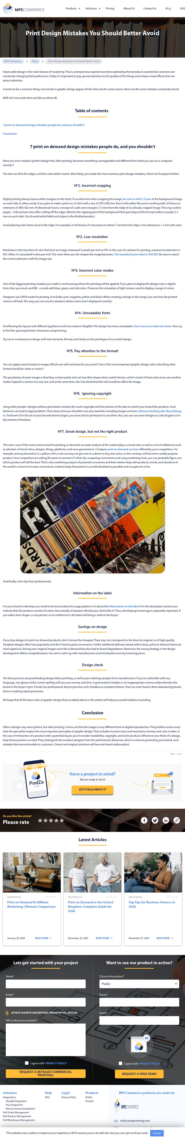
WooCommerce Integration (20, 1089)
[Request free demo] (139, 1054)
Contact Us (149, 8)
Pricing (110, 8)
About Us (128, 8)
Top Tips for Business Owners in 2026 (153, 889)
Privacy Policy (69, 1078)
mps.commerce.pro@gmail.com (139, 1110)
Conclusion (10, 133)
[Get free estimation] (46, 1054)
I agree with (46, 1044)
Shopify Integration (16, 1082)
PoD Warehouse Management (19, 1101)
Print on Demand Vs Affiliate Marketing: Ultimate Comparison (32, 889)
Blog (168, 8)
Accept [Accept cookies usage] (157, 1133)
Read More (172, 1133)
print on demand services (123, 449)
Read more (43, 919)
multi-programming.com (135, 1102)
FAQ (182, 8)
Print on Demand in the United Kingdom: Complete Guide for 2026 (92, 889)
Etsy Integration (14, 1085)
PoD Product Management (17, 1097)
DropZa (89, 1082)
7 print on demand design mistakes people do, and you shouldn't (43, 125)
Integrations (9, 1078)
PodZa (88, 1078)
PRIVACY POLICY (56, 1044)
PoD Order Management (16, 1093)
